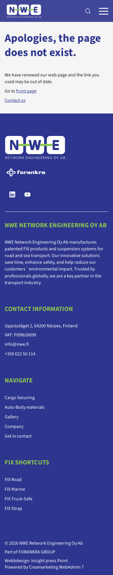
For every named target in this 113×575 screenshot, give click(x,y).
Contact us (15, 100)
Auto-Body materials (25, 407)
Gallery (11, 416)
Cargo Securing (20, 397)
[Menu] (103, 11)
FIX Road (13, 479)
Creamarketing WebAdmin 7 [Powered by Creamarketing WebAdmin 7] (56, 567)
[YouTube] (27, 194)
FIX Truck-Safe (18, 499)
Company (14, 426)
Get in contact (18, 436)
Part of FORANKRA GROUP (30, 552)
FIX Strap (13, 508)
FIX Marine (15, 489)
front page (26, 91)
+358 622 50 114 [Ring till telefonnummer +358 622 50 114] (20, 354)
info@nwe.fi (17, 344)
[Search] (87, 11)
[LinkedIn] (12, 194)
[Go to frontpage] (24, 11)
